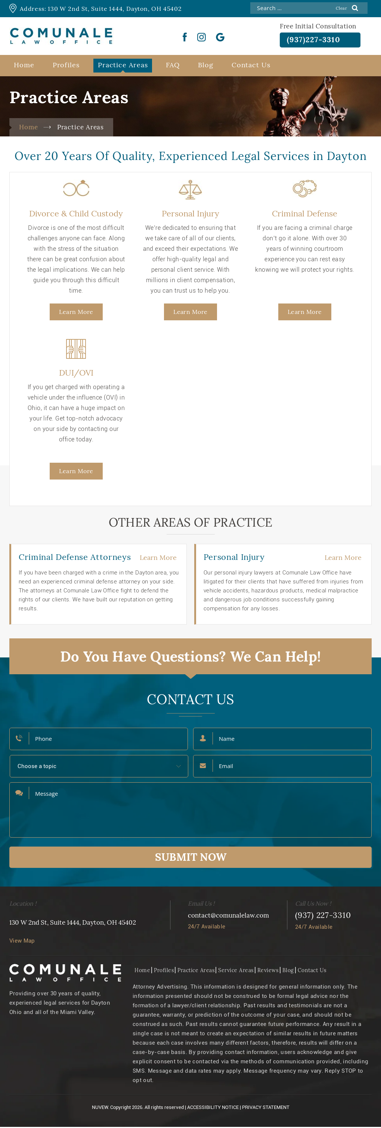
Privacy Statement (265, 1108)
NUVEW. (100, 1108)
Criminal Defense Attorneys (75, 558)
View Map (22, 942)
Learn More (76, 313)
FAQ (173, 66)
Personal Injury (190, 214)
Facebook (185, 37)
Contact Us (251, 66)
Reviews (268, 971)
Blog (205, 66)
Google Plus (220, 37)
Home (24, 66)
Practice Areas (123, 66)
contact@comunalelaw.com (228, 916)
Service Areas (236, 971)
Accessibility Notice (213, 1108)
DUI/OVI (76, 374)
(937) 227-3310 (323, 916)
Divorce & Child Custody (76, 214)
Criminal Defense (304, 214)
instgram (201, 37)
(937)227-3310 (317, 40)
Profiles (66, 66)
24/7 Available (206, 927)
